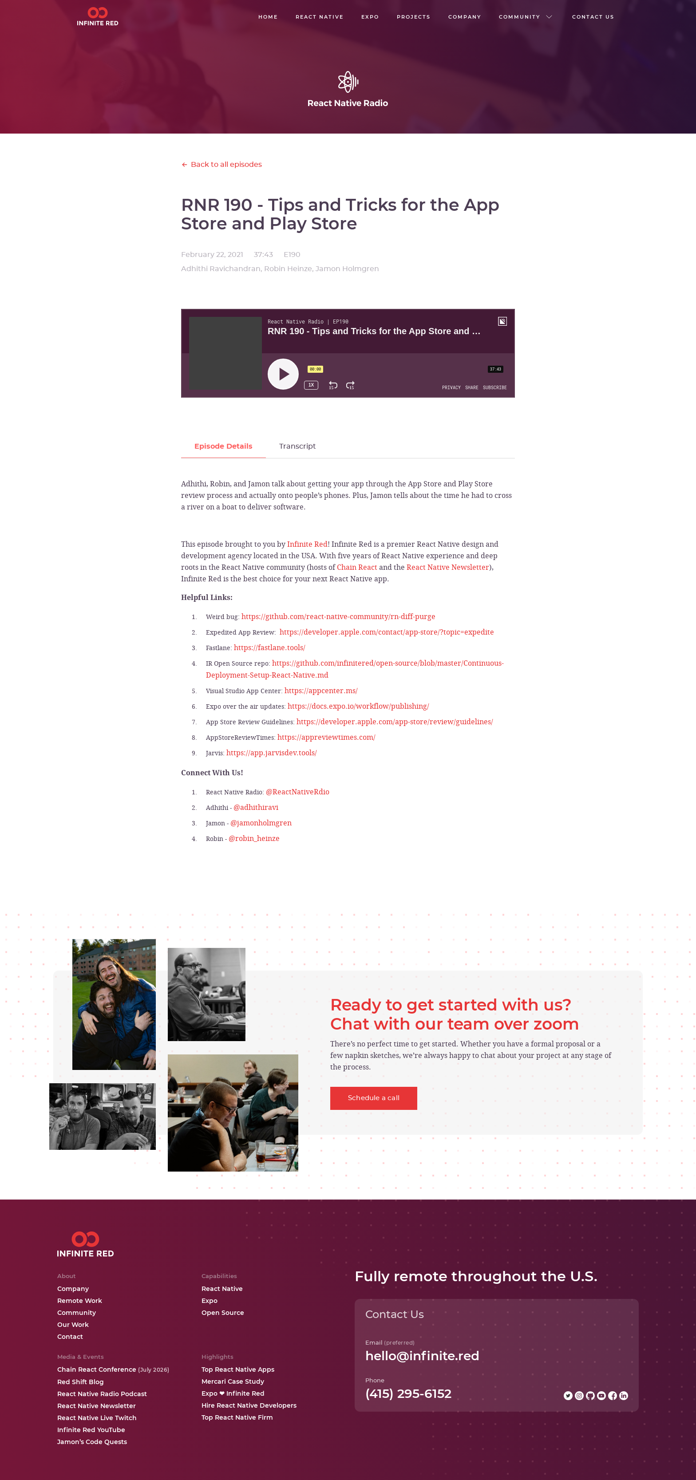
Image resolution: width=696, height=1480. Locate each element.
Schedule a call (373, 1098)
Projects (414, 17)
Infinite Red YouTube (91, 1430)
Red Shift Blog (80, 1382)
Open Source (223, 1313)
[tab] (223, 446)
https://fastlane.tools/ (269, 647)
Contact (70, 1337)
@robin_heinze (254, 838)
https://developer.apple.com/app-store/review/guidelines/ (395, 721)
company (464, 17)
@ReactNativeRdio (297, 792)
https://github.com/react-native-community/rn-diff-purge (338, 616)
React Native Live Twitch (97, 1418)
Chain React (357, 567)
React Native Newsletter (448, 567)
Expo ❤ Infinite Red (233, 1393)
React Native (222, 1289)
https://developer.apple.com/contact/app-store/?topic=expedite (387, 632)
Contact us (593, 17)
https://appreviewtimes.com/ (326, 737)
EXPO (370, 17)
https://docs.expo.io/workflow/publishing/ (358, 706)
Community (76, 1313)
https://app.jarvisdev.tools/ (271, 753)
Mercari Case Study (233, 1381)
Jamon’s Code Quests (92, 1442)
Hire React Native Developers (249, 1405)
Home (268, 17)
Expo (210, 1301)
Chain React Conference (113, 1369)
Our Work (73, 1325)
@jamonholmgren (261, 823)
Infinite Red (307, 544)
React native (320, 17)
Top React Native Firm (237, 1417)
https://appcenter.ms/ (321, 690)
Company (73, 1289)
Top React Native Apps (238, 1369)
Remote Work (79, 1301)
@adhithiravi (255, 807)
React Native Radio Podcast (102, 1394)
